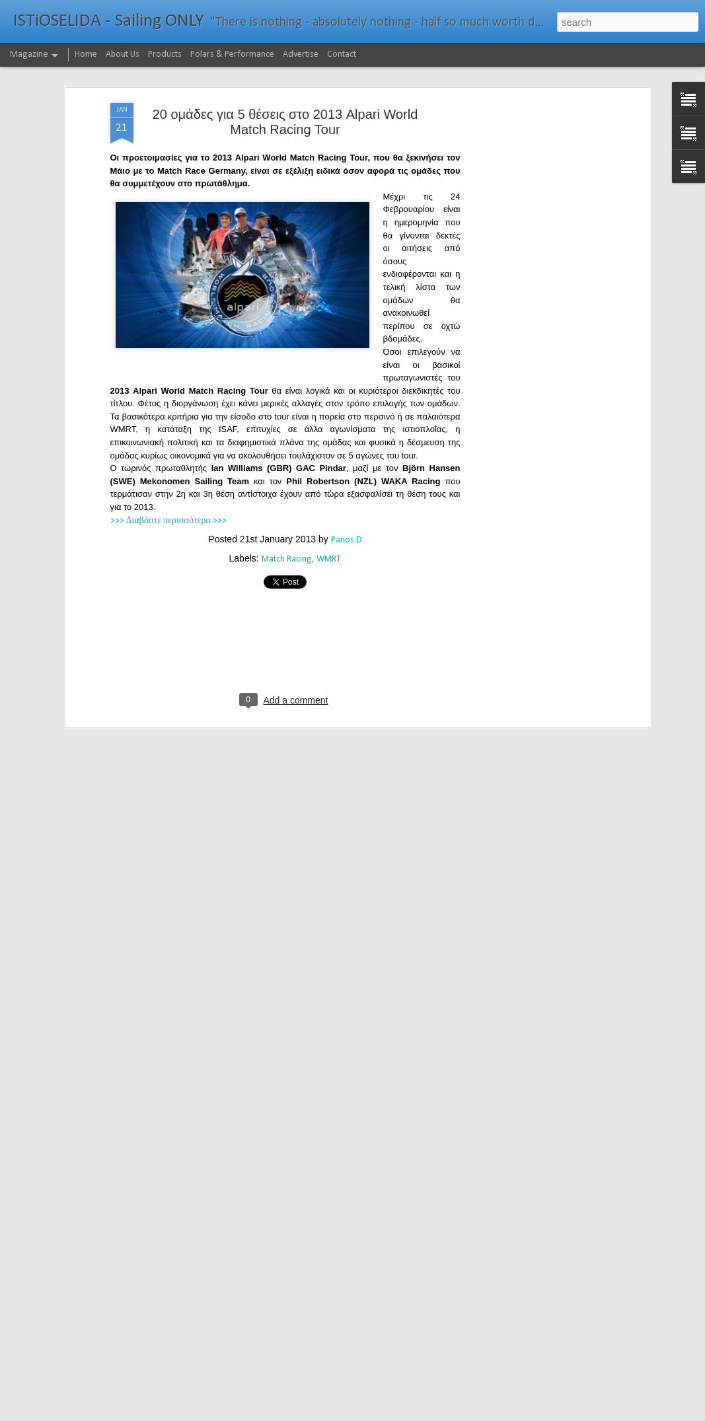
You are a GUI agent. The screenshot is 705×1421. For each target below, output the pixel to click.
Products (165, 54)
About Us (122, 54)
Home (86, 54)
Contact (341, 54)
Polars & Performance (232, 54)
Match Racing (287, 559)
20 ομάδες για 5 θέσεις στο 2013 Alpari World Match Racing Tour (285, 122)
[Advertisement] (533, 311)
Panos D (346, 540)
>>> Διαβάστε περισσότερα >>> (168, 521)
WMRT (328, 559)
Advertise (300, 54)
